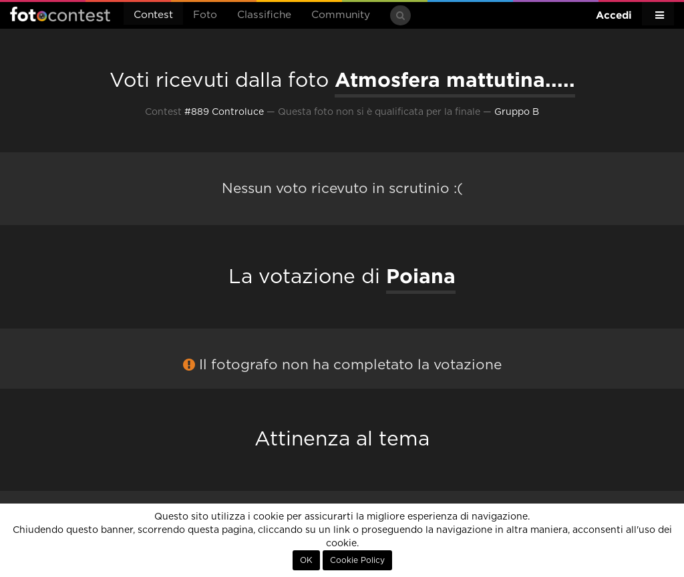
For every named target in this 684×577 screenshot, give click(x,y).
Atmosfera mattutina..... (455, 79)
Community (340, 15)
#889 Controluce (224, 112)
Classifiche (264, 15)
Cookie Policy (357, 560)
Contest (153, 15)
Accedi (614, 15)
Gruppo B (516, 112)
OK (306, 560)
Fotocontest (60, 14)
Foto (205, 15)
